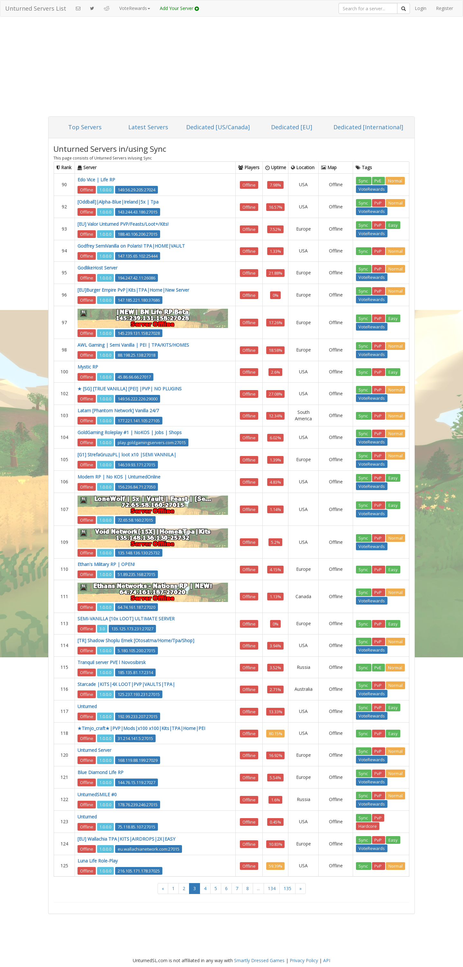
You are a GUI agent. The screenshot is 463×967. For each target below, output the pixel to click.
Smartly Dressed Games (259, 960)
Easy (393, 225)
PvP (378, 202)
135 (287, 888)
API (326, 960)
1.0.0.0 (105, 189)
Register (444, 8)
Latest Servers (148, 127)
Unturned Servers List (35, 8)
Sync (364, 180)
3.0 (102, 628)
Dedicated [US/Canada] (218, 127)
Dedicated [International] (368, 127)
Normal (395, 180)
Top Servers (85, 127)
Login (420, 8)
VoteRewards (372, 189)
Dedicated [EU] (291, 127)
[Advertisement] (231, 68)
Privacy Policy (304, 960)
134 (272, 888)
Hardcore (368, 826)
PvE (378, 180)
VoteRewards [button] (134, 8)
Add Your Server (179, 8)
